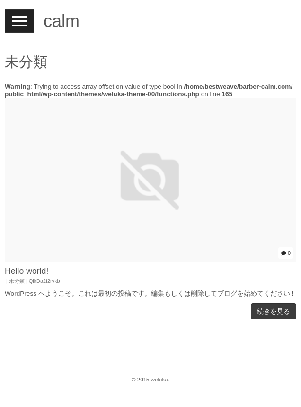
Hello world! (26, 271)
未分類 (17, 281)
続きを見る (273, 311)
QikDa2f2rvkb (44, 281)
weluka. (160, 379)
